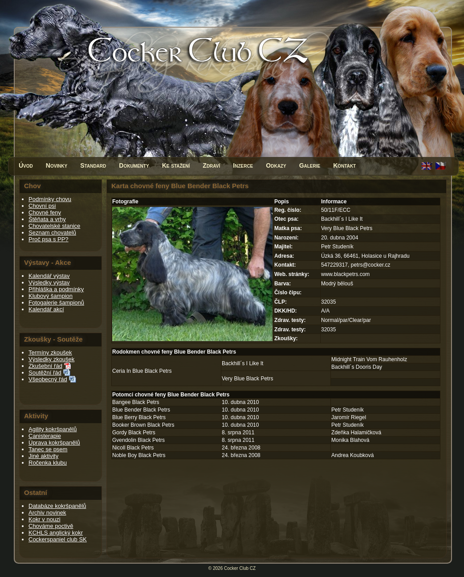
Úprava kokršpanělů (54, 442)
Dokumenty (134, 165)
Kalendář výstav (49, 275)
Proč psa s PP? (48, 239)
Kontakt (344, 165)
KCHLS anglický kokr (55, 532)
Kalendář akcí (46, 309)
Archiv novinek (47, 512)
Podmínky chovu (49, 199)
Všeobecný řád (47, 379)
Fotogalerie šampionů (56, 302)
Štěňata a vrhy (47, 219)
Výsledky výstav (48, 282)
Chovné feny (44, 212)
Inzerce (243, 165)
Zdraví (211, 165)
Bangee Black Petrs (135, 402)
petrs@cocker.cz (371, 265)
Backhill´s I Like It (242, 363)
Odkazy (276, 165)
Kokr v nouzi (44, 519)
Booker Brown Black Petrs (143, 425)
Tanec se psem (47, 449)
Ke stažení (176, 165)
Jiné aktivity (43, 456)
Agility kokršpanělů (52, 429)
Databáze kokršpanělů (57, 506)
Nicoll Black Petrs (133, 448)
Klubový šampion (50, 296)
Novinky (56, 165)
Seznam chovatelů (52, 232)
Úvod (26, 165)
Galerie (310, 165)
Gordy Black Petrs (133, 432)
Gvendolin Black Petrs (138, 440)
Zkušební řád (45, 366)
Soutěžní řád (44, 372)
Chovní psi (42, 205)
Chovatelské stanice (54, 226)
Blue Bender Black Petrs (141, 410)
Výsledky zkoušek (51, 359)
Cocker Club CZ (240, 568)
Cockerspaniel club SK (57, 539)
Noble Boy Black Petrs (138, 455)
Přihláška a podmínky (56, 289)
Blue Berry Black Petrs (139, 417)
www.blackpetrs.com (345, 274)
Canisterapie (44, 436)
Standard (93, 165)
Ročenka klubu (47, 462)
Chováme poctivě (50, 526)
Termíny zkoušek (50, 352)
